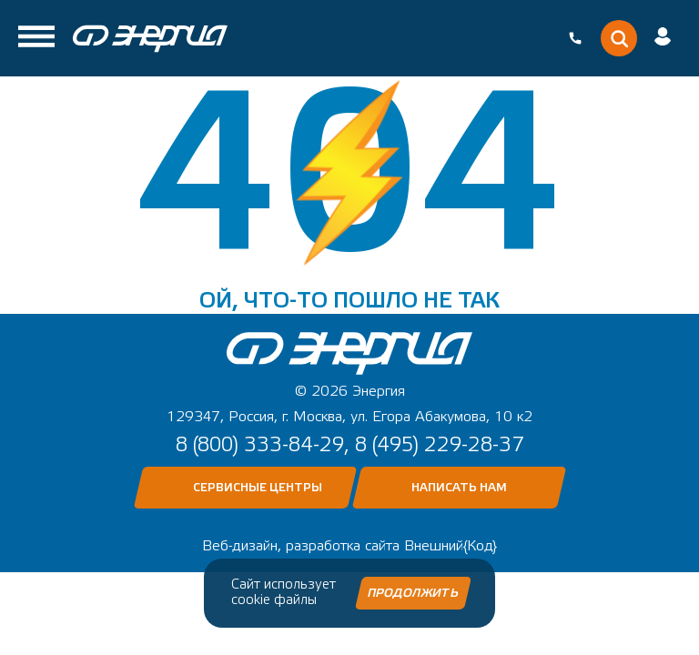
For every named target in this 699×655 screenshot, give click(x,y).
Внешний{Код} (450, 546)
